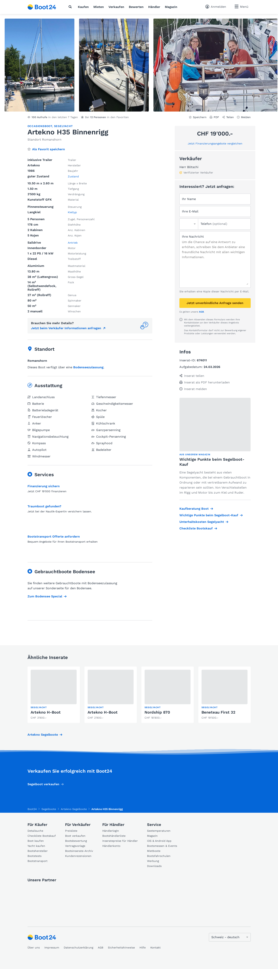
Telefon (214, 224)
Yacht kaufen (36, 845)
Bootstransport (37, 860)
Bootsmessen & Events (162, 845)
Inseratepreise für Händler (120, 840)
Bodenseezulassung (88, 367)
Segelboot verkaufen (43, 784)
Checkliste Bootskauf (196, 528)
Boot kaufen (36, 840)
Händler (154, 7)
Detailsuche (35, 830)
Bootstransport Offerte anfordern (54, 536)
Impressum (51, 947)
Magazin (171, 7)
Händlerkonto (111, 845)
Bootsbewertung (76, 840)
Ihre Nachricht (193, 236)
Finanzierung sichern (44, 486)
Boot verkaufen (75, 835)
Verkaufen (116, 7)
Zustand (73, 176)
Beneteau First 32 (218, 712)
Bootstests (34, 855)
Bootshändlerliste (114, 835)
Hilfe (142, 947)
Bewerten (136, 7)
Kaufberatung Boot (194, 508)
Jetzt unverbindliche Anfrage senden (215, 303)
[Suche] (71, 7)
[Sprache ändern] (230, 937)
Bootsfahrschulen (158, 855)
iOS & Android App (159, 840)
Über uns (34, 947)
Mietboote (153, 850)
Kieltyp (72, 212)
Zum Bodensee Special (45, 596)
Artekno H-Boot (46, 712)
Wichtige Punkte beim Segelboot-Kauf (208, 515)
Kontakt (155, 947)
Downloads (154, 866)
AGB (201, 311)
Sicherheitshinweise (121, 947)
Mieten (98, 7)
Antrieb (73, 242)
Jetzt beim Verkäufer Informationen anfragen (66, 328)
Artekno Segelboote (43, 734)
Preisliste (71, 830)
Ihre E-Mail (190, 211)
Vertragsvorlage (75, 845)
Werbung (153, 860)
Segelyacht (63, 126)
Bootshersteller (38, 850)
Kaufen (83, 7)
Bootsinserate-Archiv (79, 850)
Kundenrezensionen (78, 855)
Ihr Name (189, 199)
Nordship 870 (157, 712)
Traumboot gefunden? (44, 506)
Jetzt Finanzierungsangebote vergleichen (215, 143)
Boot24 (32, 809)
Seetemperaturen (158, 830)
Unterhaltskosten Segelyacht (201, 522)
